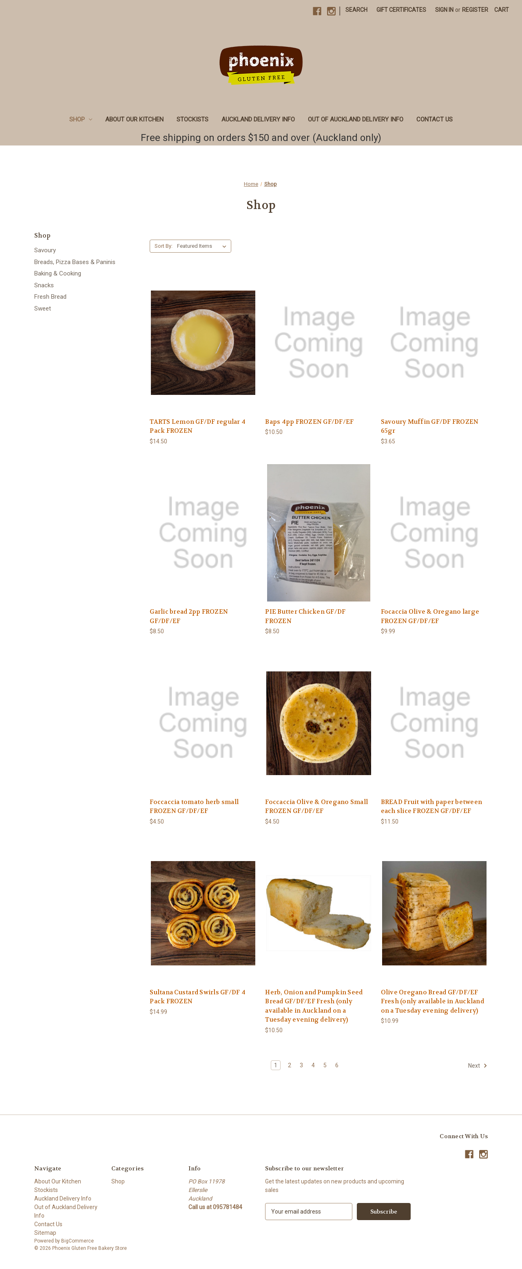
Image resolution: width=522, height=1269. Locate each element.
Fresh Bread (50, 296)
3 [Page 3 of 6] (301, 1065)
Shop (81, 119)
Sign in (444, 10)
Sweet (42, 308)
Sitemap (45, 1232)
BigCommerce (77, 1241)
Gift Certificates (401, 10)
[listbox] (203, 246)
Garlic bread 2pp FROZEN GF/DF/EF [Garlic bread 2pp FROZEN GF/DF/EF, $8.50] (189, 616)
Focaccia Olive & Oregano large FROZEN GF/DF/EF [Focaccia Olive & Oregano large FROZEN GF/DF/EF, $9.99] (430, 616)
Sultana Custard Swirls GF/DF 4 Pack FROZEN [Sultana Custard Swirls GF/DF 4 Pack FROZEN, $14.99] (198, 997)
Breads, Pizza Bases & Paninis (74, 262)
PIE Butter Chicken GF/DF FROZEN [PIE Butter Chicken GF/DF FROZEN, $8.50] (305, 616)
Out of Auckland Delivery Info (355, 119)
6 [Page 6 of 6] (336, 1065)
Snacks (44, 285)
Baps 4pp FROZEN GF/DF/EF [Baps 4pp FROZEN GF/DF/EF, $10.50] (309, 422)
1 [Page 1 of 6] (275, 1065)
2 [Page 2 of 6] (289, 1065)
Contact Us (434, 119)
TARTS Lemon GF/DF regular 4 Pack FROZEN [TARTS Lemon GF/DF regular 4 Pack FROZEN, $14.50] (198, 426)
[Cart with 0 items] (501, 10)
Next (477, 1066)
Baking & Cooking (57, 273)
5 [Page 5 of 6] (325, 1065)
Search (356, 10)
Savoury (45, 250)
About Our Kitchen (134, 119)
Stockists (192, 119)
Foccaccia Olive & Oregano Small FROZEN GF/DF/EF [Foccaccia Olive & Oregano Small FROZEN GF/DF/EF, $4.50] (316, 806)
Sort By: (164, 246)
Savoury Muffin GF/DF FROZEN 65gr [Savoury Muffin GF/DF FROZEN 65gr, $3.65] (430, 426)
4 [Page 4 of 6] (313, 1065)
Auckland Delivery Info (258, 119)
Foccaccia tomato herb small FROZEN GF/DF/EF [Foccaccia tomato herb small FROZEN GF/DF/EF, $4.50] (194, 806)
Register (475, 10)
